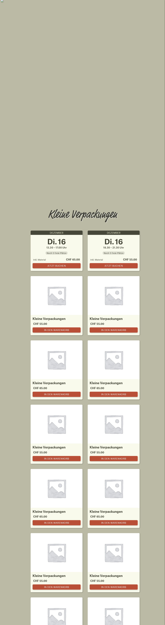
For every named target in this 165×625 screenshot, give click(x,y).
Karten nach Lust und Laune (35, 512)
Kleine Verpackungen (96, 512)
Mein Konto (150, 3)
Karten (69, 520)
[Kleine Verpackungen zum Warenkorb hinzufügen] (57, 153)
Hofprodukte (140, 512)
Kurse (93, 520)
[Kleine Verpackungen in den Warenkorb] (57, 89)
